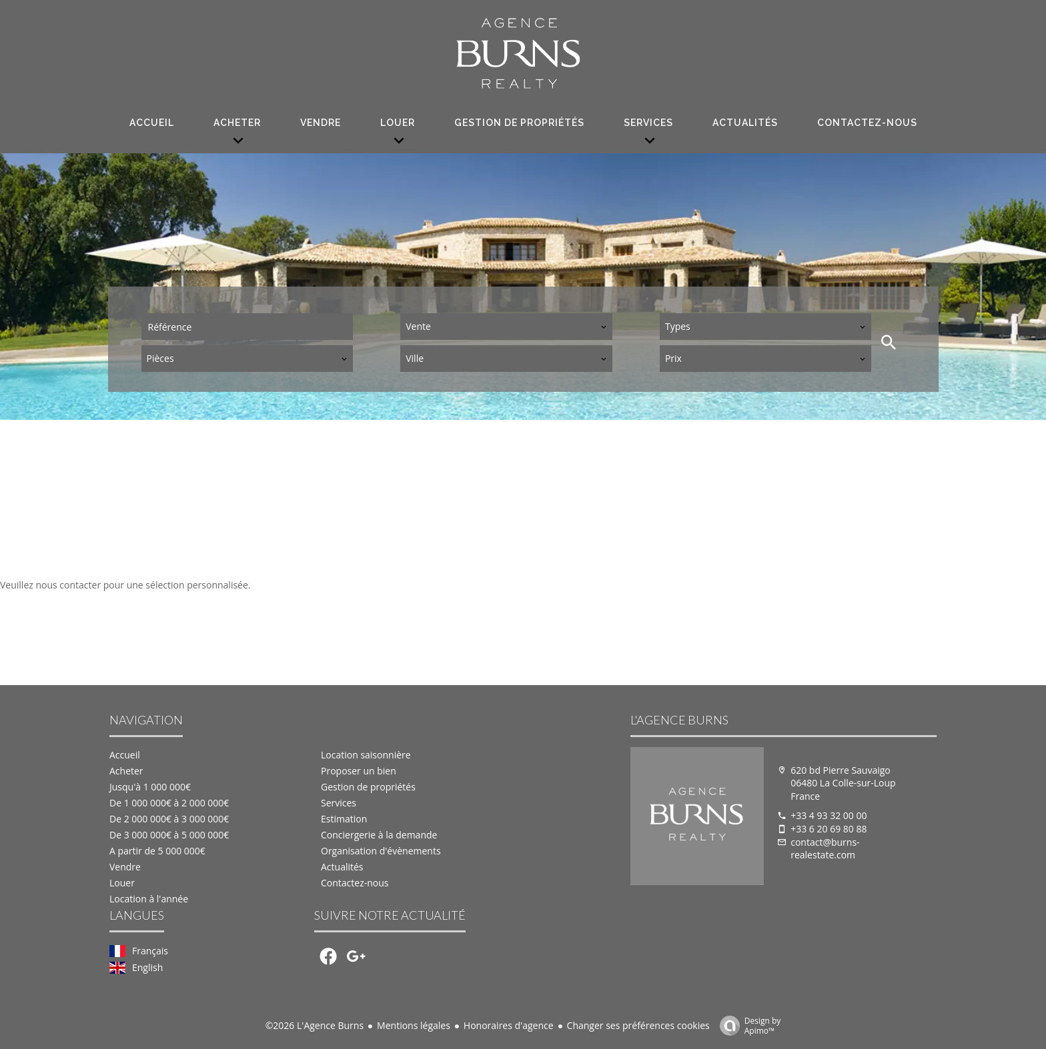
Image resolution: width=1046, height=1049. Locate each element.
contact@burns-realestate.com (825, 849)
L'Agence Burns (679, 719)
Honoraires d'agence (509, 1025)
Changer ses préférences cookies (638, 1025)
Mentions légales (413, 1025)
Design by (747, 1025)
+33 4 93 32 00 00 (829, 815)
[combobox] (506, 326)
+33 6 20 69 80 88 (829, 828)
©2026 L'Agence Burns (315, 1025)
